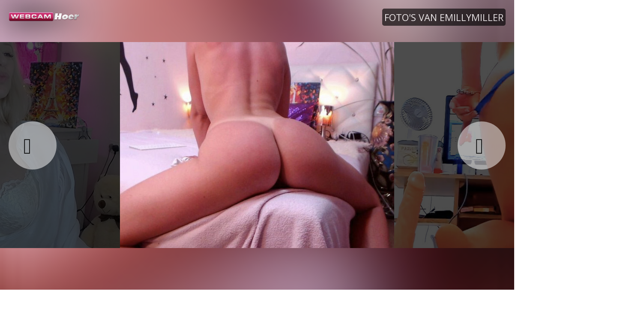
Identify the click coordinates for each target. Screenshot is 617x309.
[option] (257, 145)
